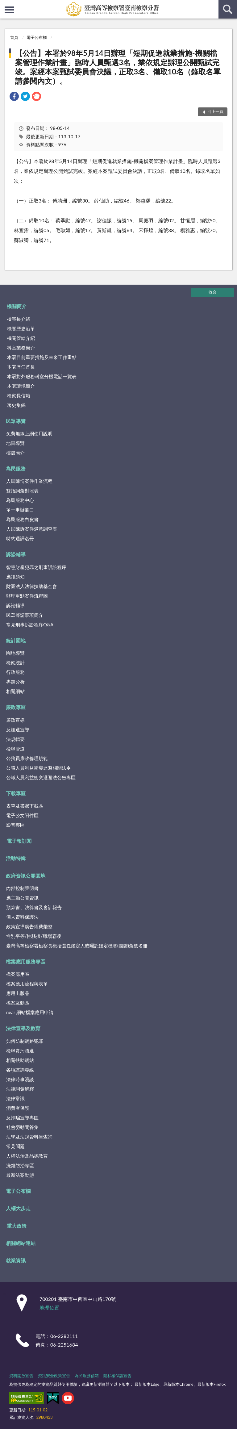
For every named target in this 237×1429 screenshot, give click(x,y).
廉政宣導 (15, 720)
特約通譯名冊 (20, 538)
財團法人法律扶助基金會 (31, 586)
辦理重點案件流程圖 (27, 596)
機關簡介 (17, 306)
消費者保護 (17, 1108)
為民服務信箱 (87, 1375)
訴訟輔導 (16, 554)
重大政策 (17, 1226)
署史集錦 (16, 405)
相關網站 (15, 691)
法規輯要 (15, 739)
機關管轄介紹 (21, 338)
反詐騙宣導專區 (22, 1117)
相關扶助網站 (20, 1060)
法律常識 (15, 1098)
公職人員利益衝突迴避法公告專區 (41, 777)
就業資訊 (16, 1260)
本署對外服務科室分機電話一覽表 (42, 376)
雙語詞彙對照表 (22, 490)
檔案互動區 (17, 1002)
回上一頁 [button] (215, 111)
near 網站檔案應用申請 (29, 1012)
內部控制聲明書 (22, 888)
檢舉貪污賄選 (20, 1050)
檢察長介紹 (18, 319)
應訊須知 (15, 576)
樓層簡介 (15, 452)
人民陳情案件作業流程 (29, 481)
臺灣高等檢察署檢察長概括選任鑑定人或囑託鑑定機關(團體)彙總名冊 (77, 945)
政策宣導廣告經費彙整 (29, 926)
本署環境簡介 (21, 386)
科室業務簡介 (21, 347)
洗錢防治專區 (20, 1165)
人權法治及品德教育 (27, 1156)
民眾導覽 (16, 421)
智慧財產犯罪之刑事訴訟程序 (36, 567)
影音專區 (15, 825)
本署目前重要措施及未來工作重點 (42, 357)
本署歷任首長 (21, 367)
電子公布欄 (37, 37)
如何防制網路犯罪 (24, 1041)
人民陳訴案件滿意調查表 (31, 529)
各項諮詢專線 (20, 1069)
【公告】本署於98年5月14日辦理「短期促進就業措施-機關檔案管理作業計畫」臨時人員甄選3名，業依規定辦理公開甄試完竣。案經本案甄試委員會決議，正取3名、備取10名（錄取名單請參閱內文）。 (118, 66)
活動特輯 (16, 858)
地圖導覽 (15, 443)
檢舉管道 (15, 748)
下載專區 (16, 793)
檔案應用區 (17, 974)
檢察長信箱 (18, 395)
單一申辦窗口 (20, 509)
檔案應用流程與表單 (27, 983)
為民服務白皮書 (22, 519)
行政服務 (15, 672)
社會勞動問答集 (22, 1127)
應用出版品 (17, 993)
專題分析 (15, 681)
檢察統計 (15, 662)
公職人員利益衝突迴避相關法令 (38, 768)
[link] (14, 97)
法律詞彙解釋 (20, 1089)
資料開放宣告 (21, 1375)
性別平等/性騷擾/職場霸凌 (33, 936)
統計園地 (16, 640)
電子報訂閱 (19, 841)
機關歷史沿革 (21, 328)
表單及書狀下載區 (24, 806)
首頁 (14, 37)
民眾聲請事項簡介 (24, 615)
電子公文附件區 (22, 815)
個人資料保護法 (22, 917)
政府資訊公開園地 (25, 876)
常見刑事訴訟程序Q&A (29, 624)
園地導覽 (15, 653)
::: (4, 4)
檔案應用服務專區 (25, 961)
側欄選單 (9, 9)
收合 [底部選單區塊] (213, 292)
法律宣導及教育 (23, 1028)
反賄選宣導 (17, 729)
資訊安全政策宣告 (54, 1375)
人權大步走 (18, 1208)
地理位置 (49, 1307)
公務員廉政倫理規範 (27, 758)
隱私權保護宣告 (117, 1375)
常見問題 (15, 1146)
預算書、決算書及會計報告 (34, 907)
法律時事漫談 (20, 1079)
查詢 (227, 9)
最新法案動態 (20, 1175)
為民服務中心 (20, 500)
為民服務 (16, 468)
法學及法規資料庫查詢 (29, 1136)
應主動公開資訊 (22, 897)
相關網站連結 (20, 1243)
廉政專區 (16, 707)
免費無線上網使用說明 (29, 433)
